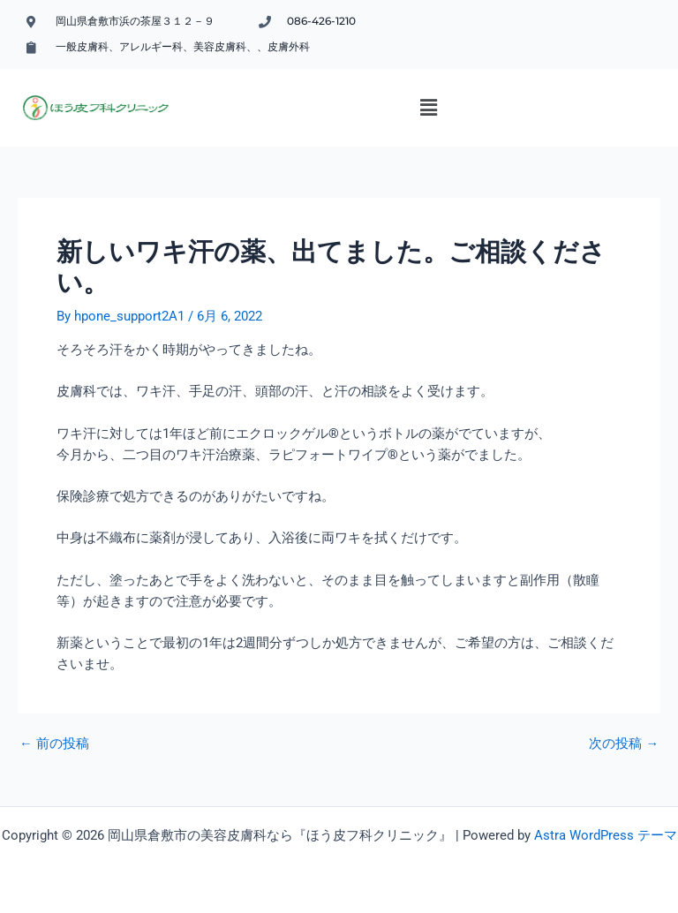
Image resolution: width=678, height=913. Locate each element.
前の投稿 (54, 744)
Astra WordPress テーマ (605, 835)
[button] (429, 107)
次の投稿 (624, 744)
